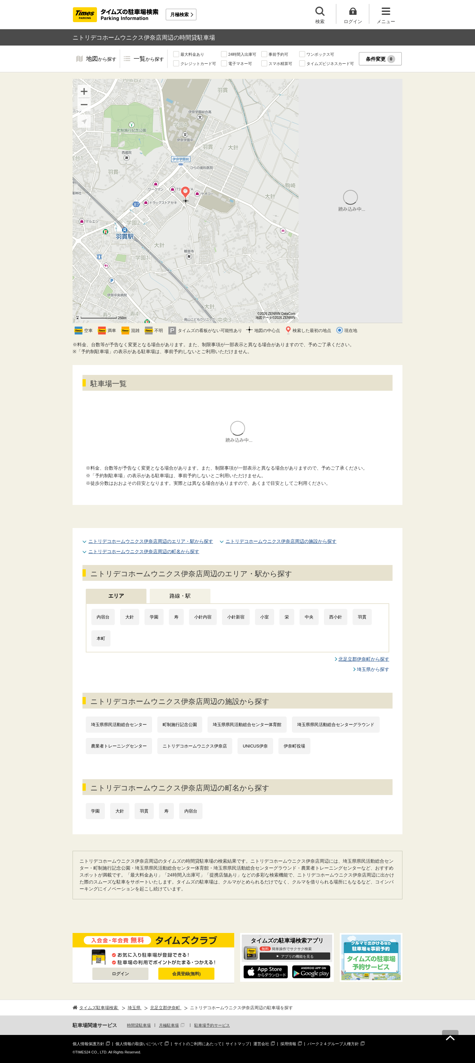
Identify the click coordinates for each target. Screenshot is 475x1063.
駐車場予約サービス (212, 1025)
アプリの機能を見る (297, 956)
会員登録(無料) (186, 973)
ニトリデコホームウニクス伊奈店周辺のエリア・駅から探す (150, 541)
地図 (101, 59)
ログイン (120, 973)
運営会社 (261, 1044)
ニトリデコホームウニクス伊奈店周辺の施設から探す (281, 541)
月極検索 (179, 14)
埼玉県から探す (373, 669)
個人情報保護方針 (88, 1044)
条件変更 (380, 59)
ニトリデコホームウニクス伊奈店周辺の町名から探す (143, 551)
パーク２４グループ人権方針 (333, 1044)
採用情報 (288, 1044)
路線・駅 (180, 596)
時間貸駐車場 (139, 1025)
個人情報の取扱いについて (139, 1044)
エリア (116, 596)
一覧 (149, 59)
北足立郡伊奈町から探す (363, 659)
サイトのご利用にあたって (198, 1044)
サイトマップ (237, 1044)
